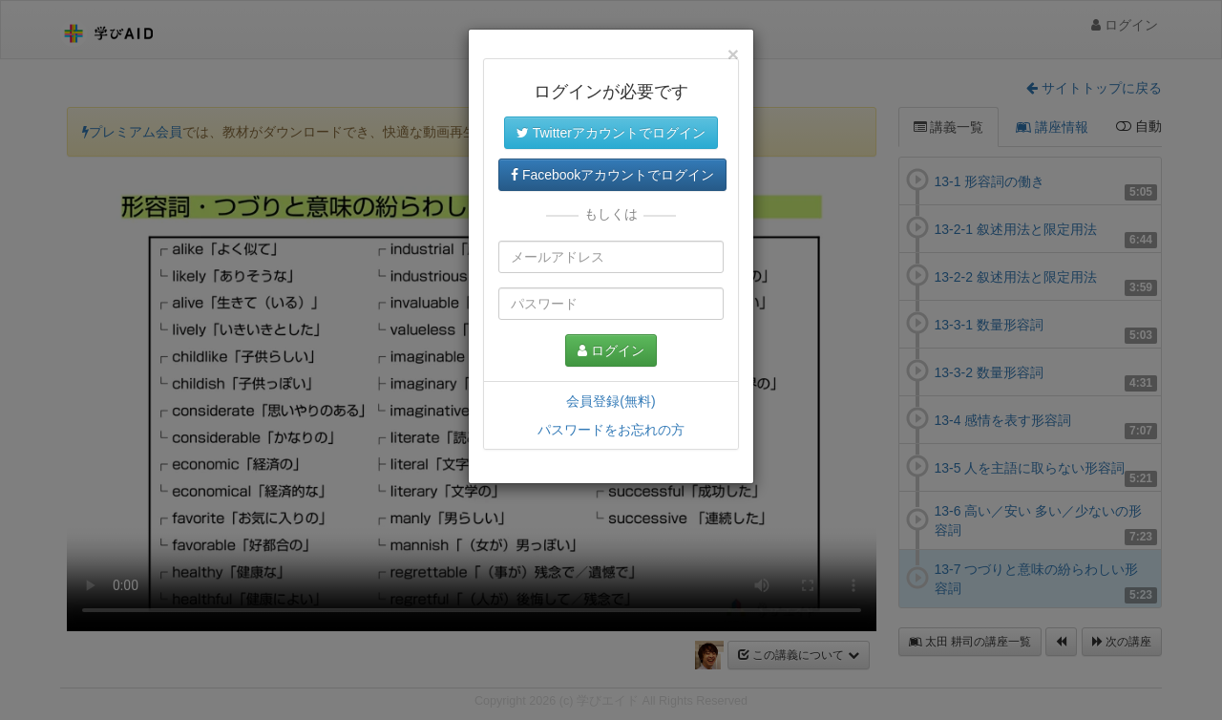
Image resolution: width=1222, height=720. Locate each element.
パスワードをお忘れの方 (611, 429)
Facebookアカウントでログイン (612, 174)
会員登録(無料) (610, 401)
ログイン (611, 350)
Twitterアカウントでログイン (611, 132)
